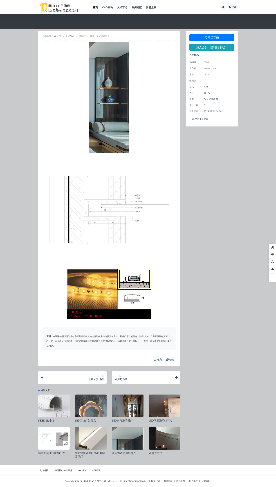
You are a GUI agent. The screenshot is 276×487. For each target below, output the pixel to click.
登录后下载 (212, 37)
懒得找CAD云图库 (63, 470)
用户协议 (193, 481)
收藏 (158, 359)
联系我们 (155, 481)
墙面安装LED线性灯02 (51, 453)
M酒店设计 (97, 470)
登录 (232, 7)
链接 (170, 359)
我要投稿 (168, 481)
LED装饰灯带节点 (85, 420)
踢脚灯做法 (155, 453)
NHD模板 (82, 470)
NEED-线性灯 (46, 420)
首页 (59, 36)
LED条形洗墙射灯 (122, 420)
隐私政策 (180, 481)
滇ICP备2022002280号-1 (136, 481)
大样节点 (70, 36)
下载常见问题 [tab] (200, 119)
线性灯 (82, 36)
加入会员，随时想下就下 (212, 47)
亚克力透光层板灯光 (124, 453)
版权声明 (206, 481)
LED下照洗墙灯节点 (160, 420)
